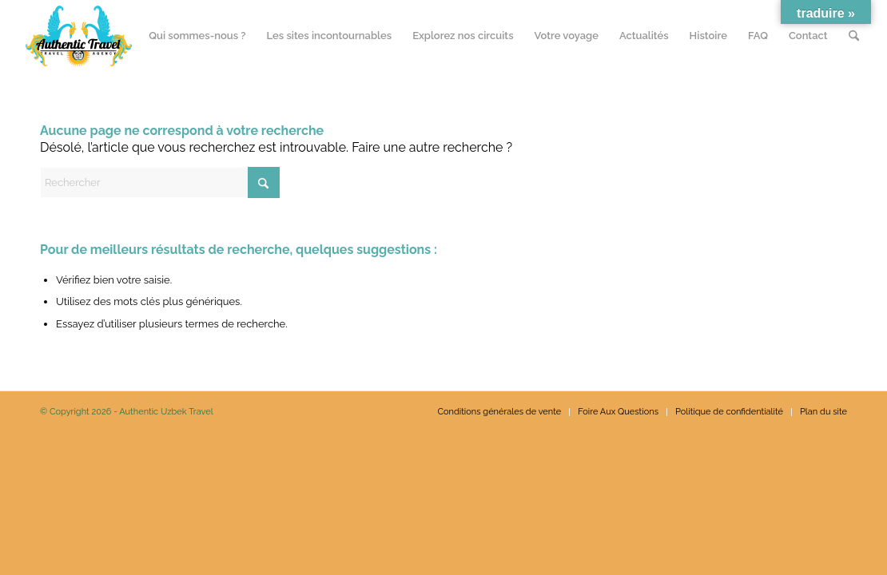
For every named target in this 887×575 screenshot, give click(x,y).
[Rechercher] (853, 36)
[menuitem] (197, 36)
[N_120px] (79, 36)
